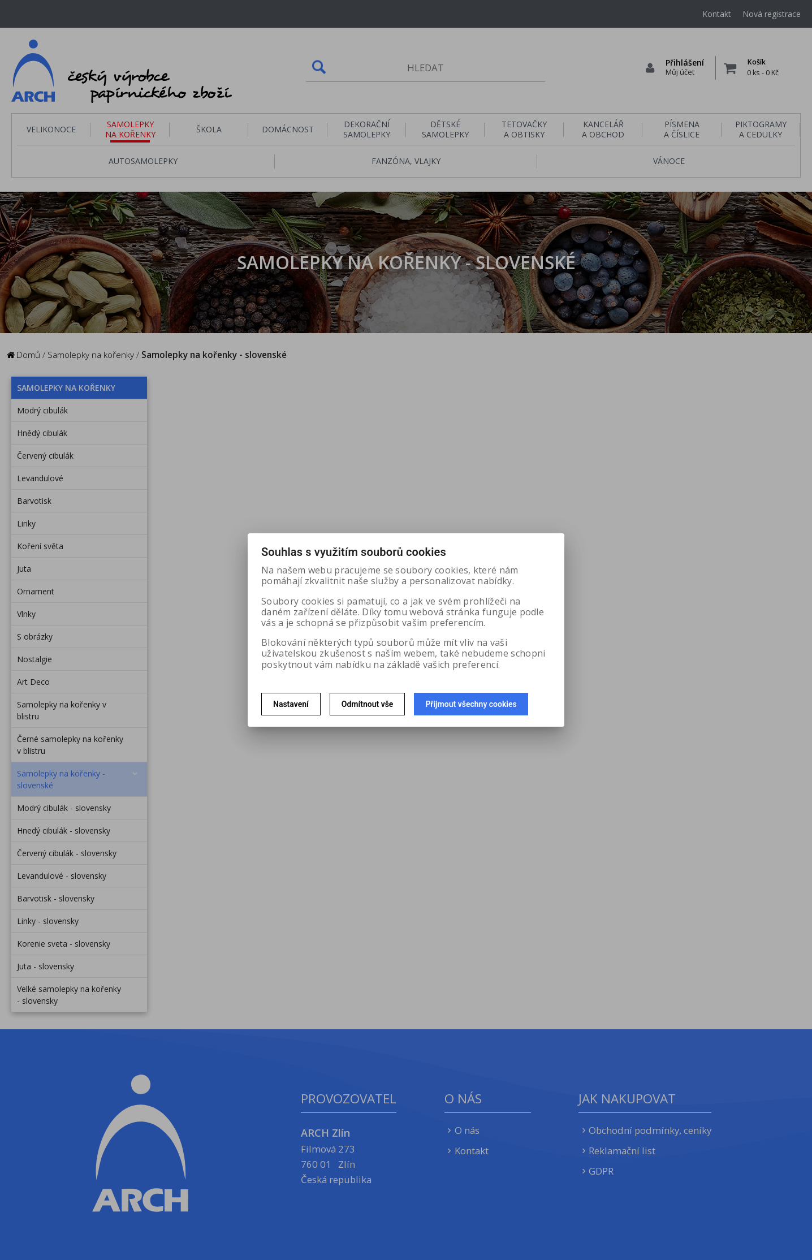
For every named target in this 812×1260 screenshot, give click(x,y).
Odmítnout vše (368, 704)
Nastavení (291, 704)
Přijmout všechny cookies (470, 704)
